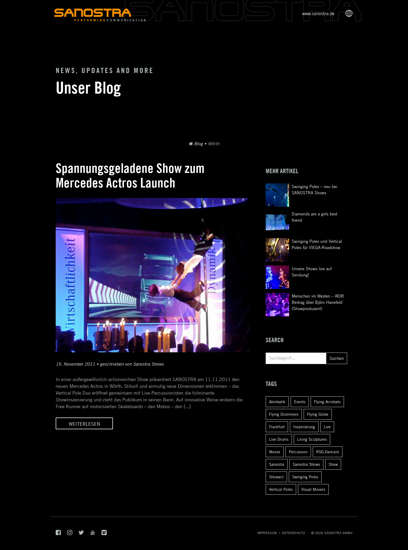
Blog (198, 143)
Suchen (336, 358)
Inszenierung (304, 426)
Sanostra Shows (306, 464)
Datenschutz (293, 533)
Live (327, 426)
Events (299, 401)
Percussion (298, 451)
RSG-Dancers (327, 451)
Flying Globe (317, 414)
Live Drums (279, 439)
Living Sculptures (312, 439)
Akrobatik (277, 401)
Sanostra (276, 464)
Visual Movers (313, 489)
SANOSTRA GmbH (338, 533)
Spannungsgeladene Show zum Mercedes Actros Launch (130, 175)
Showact (276, 476)
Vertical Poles (281, 489)
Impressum (267, 533)
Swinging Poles (305, 476)
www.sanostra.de (318, 13)
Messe (274, 451)
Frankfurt (277, 426)
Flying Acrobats (327, 401)
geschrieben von (132, 364)
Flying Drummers (283, 414)
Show (333, 464)
